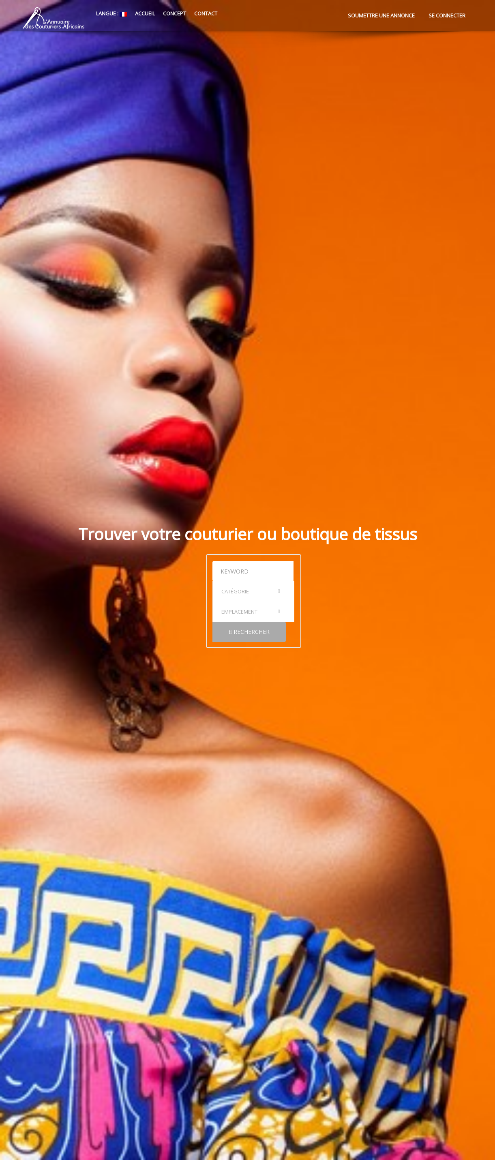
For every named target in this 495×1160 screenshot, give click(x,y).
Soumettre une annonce (381, 15)
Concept (174, 13)
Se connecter (447, 15)
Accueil (145, 13)
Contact (205, 13)
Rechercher (376, 601)
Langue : (111, 13)
